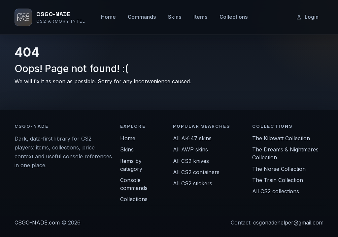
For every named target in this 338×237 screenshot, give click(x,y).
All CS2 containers (196, 172)
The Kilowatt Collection (281, 138)
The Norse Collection (279, 169)
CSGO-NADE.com (37, 222)
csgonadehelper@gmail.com (288, 222)
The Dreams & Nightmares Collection (285, 153)
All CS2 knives (191, 161)
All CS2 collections (275, 191)
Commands (142, 17)
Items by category (131, 165)
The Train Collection (277, 180)
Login (307, 17)
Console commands (134, 184)
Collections (234, 17)
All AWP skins (190, 149)
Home (108, 17)
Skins (175, 17)
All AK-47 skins (192, 138)
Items (200, 17)
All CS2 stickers (192, 183)
